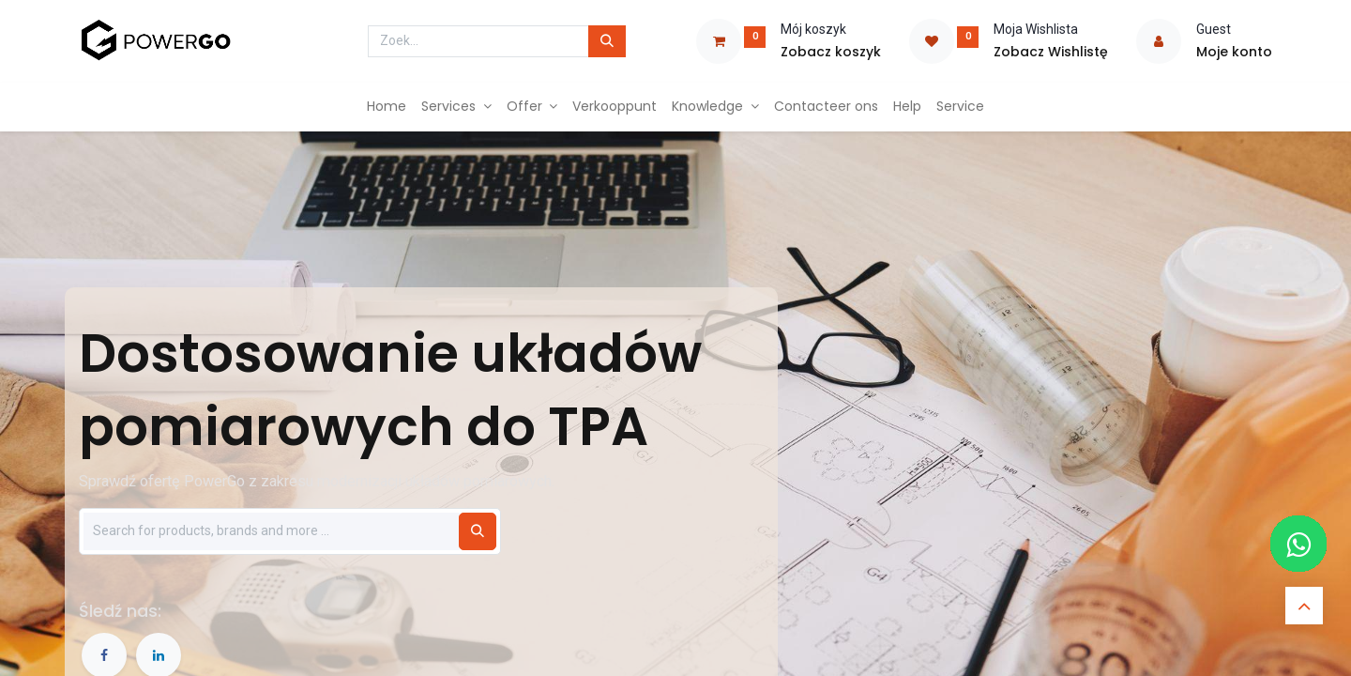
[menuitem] (386, 107)
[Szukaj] (477, 531)
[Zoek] (607, 41)
